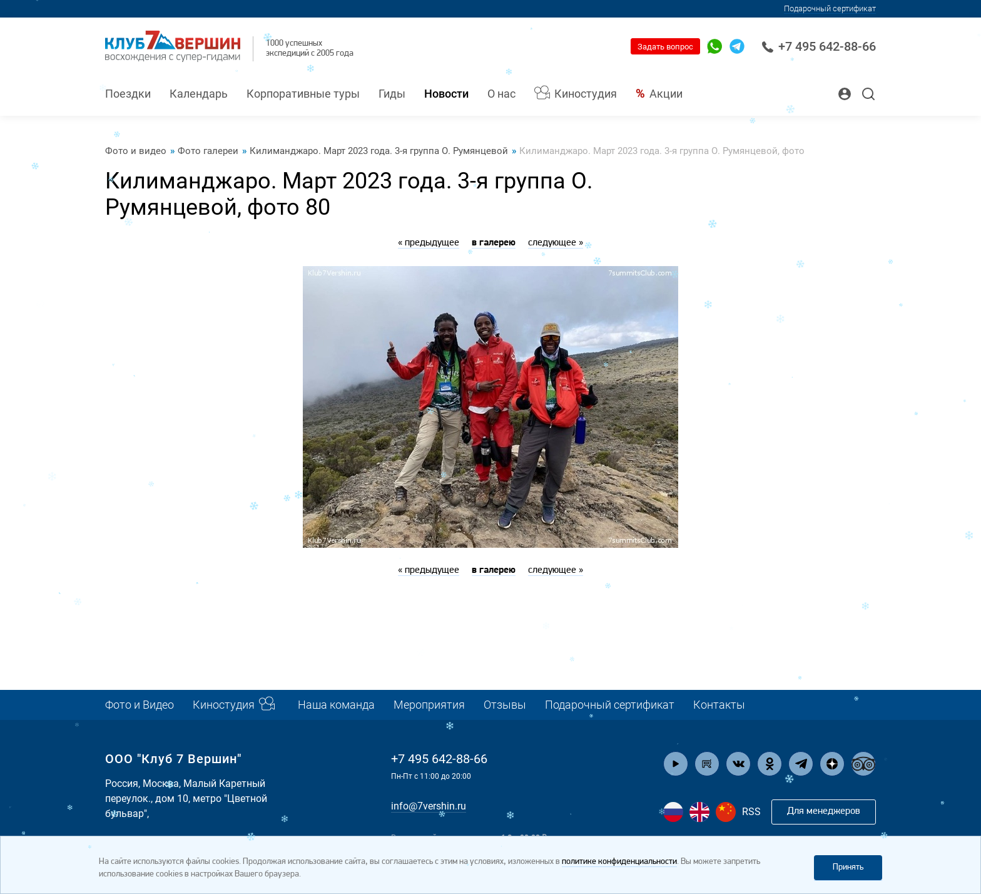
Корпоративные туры (303, 93)
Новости (446, 93)
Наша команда (336, 704)
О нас (501, 93)
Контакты (719, 704)
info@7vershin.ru (428, 806)
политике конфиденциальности (619, 861)
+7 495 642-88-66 (818, 46)
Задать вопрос (665, 46)
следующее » (555, 243)
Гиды (392, 93)
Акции (666, 93)
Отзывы (505, 704)
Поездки (128, 93)
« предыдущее (428, 243)
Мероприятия (429, 704)
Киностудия (585, 93)
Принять (848, 867)
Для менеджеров (823, 811)
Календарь (199, 93)
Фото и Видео (139, 704)
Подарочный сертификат (609, 704)
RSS (751, 812)
